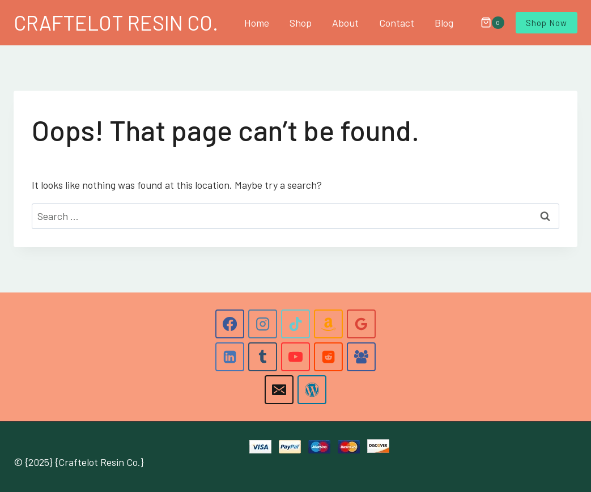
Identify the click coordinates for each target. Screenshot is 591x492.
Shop (301, 22)
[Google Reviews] (361, 323)
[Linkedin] (229, 356)
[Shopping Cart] (486, 22)
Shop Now (546, 23)
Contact (396, 22)
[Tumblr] (262, 356)
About (345, 22)
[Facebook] (229, 323)
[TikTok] (295, 323)
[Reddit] (328, 356)
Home (256, 22)
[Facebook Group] (361, 356)
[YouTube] (295, 356)
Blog (444, 22)
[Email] (279, 389)
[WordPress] (311, 389)
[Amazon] (328, 323)
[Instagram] (262, 323)
